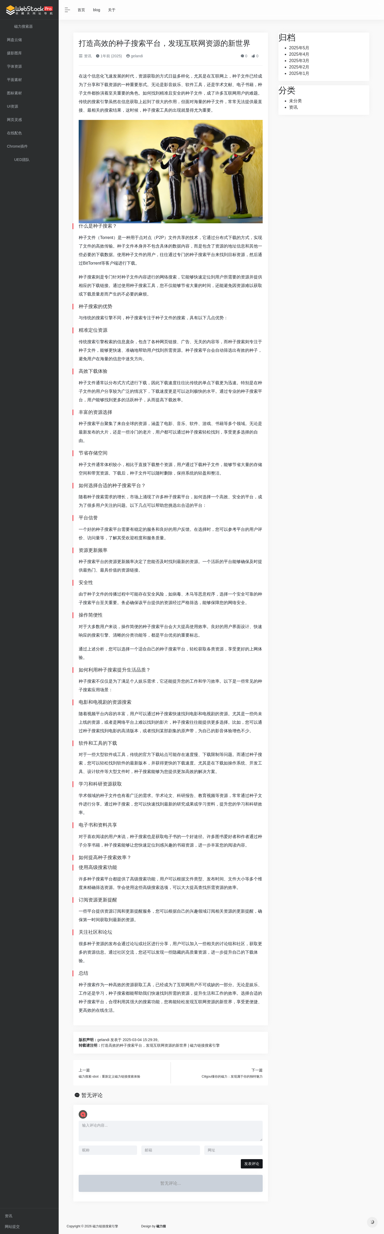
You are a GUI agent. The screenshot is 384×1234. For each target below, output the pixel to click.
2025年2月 (299, 67)
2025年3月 (299, 60)
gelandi (134, 56)
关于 (111, 10)
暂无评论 (92, 1095)
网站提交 (12, 1226)
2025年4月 (299, 54)
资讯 (8, 1216)
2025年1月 (299, 73)
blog (96, 10)
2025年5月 (299, 48)
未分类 (295, 101)
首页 (81, 10)
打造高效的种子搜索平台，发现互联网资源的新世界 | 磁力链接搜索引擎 (160, 1045)
